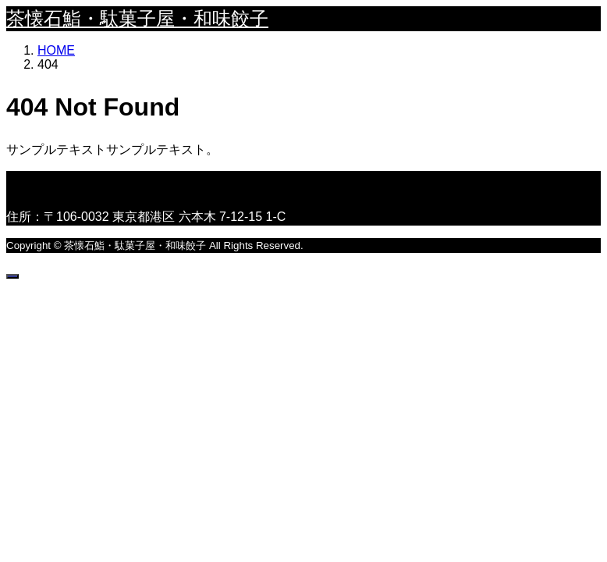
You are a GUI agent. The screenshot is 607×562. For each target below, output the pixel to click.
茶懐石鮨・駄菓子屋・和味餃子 (137, 18)
